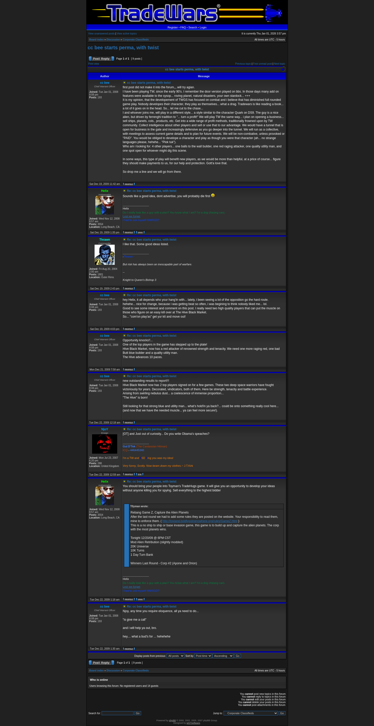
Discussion (113, 39)
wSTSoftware (193, 723)
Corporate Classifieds (136, 39)
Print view (93, 63)
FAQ (183, 27)
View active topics (127, 33)
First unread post (262, 63)
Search (192, 27)
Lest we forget (131, 216)
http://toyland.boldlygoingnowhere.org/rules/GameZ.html (199, 521)
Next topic (279, 63)
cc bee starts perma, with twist (123, 47)
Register (173, 27)
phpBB (172, 720)
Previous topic (243, 63)
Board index (96, 39)
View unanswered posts (101, 33)
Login (203, 27)
